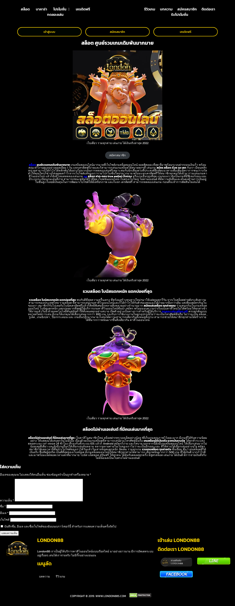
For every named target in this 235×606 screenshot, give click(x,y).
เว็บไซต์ (4, 524)
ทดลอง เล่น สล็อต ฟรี (175, 311)
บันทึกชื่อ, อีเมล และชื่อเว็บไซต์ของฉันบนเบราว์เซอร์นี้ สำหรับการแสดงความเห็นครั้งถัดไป (60, 531)
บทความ (166, 9)
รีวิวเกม (149, 9)
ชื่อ (3, 510)
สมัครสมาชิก (187, 9)
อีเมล (4, 517)
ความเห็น (7, 504)
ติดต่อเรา (208, 9)
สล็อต (25, 9)
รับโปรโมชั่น (179, 14)
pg (85, 176)
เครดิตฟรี (83, 9)
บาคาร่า (41, 9)
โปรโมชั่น (61, 9)
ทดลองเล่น (55, 14)
